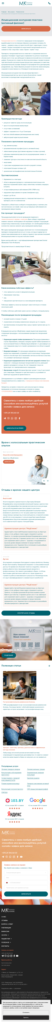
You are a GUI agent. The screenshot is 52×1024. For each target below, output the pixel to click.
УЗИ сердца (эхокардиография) (37, 789)
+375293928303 (7, 391)
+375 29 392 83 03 (11, 413)
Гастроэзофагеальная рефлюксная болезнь (19, 702)
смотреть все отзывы (26, 613)
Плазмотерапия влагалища (10, 784)
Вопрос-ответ (7, 924)
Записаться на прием (15, 428)
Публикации (6, 928)
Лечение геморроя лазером (10, 769)
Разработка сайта (6, 988)
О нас (3, 917)
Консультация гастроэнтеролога (12, 789)
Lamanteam (17, 988)
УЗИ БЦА (4, 792)
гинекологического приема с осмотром (14, 219)
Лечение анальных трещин (36, 769)
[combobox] (7, 883)
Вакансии (5, 931)
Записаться (26, 894)
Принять (26, 1017)
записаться (26, 29)
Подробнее (8, 655)
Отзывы (4, 920)
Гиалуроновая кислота (8, 41)
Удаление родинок (33, 778)
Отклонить (26, 1012)
